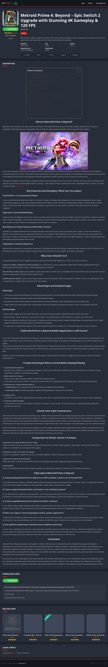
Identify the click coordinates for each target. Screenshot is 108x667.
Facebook (26, 55)
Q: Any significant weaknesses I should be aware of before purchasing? (49, 114)
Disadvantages (35, 93)
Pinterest (50, 55)
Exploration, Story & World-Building (40, 80)
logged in (14, 653)
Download (9, 29)
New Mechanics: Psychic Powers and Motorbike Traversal (45, 82)
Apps (83, 3)
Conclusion (32, 116)
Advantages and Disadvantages (38, 88)
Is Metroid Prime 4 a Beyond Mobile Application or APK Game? (47, 95)
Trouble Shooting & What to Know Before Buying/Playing (45, 97)
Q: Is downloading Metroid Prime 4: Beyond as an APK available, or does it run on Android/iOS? (55, 106)
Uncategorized (100, 3)
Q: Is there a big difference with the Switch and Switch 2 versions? (48, 110)
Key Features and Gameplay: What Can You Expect (43, 76)
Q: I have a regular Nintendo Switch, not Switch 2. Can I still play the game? (50, 108)
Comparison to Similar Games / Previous (40, 101)
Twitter (37, 55)
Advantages (34, 90)
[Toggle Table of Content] (77, 71)
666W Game (19, 186)
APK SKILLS (22, 663)
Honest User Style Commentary (37, 99)
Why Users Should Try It (35, 86)
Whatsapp (74, 55)
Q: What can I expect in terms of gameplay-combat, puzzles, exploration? (50, 112)
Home (22, 12)
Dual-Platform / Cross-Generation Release (42, 78)
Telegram (62, 55)
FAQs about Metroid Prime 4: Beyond (39, 104)
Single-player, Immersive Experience (40, 84)
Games (90, 3)
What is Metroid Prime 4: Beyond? (38, 74)
